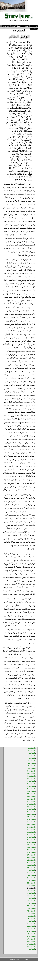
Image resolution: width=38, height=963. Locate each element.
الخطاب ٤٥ (31, 860)
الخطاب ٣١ (31, 824)
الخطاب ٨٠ (31, 949)
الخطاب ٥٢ (31, 878)
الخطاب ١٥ (31, 784)
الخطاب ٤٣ (31, 855)
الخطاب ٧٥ (31, 936)
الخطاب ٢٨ (31, 817)
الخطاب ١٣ (31, 779)
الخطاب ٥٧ (31, 891)
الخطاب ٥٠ (31, 873)
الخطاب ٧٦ (31, 939)
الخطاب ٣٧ (31, 840)
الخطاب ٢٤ (31, 807)
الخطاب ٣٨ (31, 842)
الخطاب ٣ (31, 753)
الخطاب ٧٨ (31, 944)
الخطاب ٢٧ (31, 814)
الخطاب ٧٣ (31, 931)
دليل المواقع (6, 26)
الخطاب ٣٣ (31, 829)
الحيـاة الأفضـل (16, 26)
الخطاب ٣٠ (31, 822)
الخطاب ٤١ (31, 850)
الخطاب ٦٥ (31, 911)
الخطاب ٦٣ (31, 906)
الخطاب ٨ (31, 766)
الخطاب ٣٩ (31, 845)
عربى (35, 26)
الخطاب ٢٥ (31, 809)
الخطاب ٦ (31, 761)
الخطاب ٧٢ (31, 929)
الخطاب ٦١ (31, 901)
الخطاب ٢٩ (31, 819)
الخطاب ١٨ (31, 791)
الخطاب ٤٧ (31, 865)
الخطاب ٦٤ (31, 908)
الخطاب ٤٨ (31, 868)
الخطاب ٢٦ (31, 812)
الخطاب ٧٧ (31, 941)
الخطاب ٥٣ (31, 880)
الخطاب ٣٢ (31, 827)
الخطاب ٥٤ (31, 883)
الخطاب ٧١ (31, 926)
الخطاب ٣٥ (31, 835)
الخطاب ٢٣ (31, 804)
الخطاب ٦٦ (31, 913)
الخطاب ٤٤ (31, 857)
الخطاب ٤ (31, 756)
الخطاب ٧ (31, 763)
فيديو (35, 28)
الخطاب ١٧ (31, 789)
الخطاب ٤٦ (31, 863)
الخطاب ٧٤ (31, 934)
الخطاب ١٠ (31, 771)
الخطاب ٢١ (31, 799)
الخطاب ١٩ (31, 794)
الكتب (27, 26)
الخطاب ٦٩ (31, 921)
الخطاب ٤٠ (31, 847)
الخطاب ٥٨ (31, 893)
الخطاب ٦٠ (31, 898)
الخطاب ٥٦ (31, 888)
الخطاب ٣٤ (31, 832)
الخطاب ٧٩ (31, 947)
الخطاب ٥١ (31, 875)
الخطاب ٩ (31, 768)
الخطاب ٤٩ (31, 870)
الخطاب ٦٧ (31, 916)
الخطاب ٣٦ (31, 837)
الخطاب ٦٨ (31, 919)
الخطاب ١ (31, 748)
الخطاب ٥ (31, 758)
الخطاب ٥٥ (31, 885)
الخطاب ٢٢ (31, 801)
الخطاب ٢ (31, 751)
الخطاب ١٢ (31, 776)
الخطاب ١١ (31, 773)
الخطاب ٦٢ (31, 903)
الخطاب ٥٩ (31, 896)
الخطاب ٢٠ (31, 796)
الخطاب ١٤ (31, 781)
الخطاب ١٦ (31, 786)
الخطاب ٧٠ (31, 924)
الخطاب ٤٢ (31, 852)
